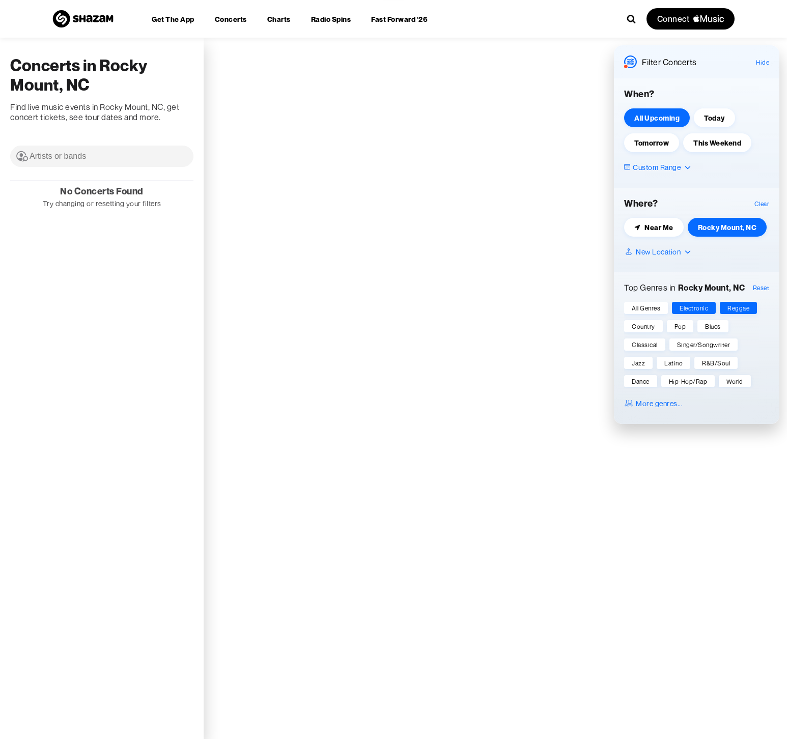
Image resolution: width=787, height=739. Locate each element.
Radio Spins (331, 19)
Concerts (231, 19)
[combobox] (102, 156)
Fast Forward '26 (399, 19)
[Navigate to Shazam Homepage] (83, 18)
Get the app (173, 19)
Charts (279, 19)
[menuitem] (173, 19)
